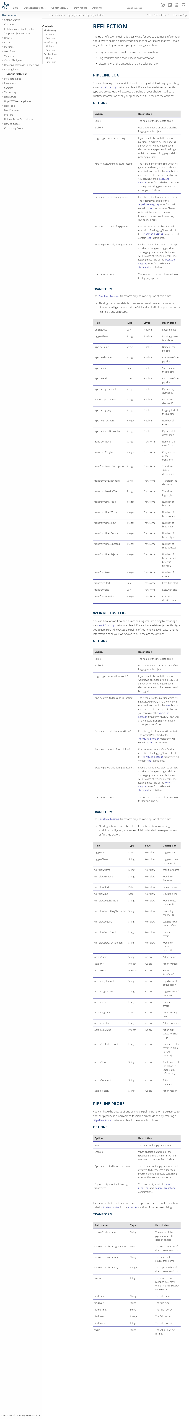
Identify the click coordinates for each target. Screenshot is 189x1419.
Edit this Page (180, 14)
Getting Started (12, 20)
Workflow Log (50, 42)
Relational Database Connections (21, 65)
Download (80, 7)
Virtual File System (13, 60)
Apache (97, 7)
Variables (9, 56)
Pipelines (8, 47)
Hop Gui (8, 38)
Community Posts (13, 128)
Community (58, 7)
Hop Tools (9, 105)
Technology (10, 92)
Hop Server (10, 96)
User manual (9, 15)
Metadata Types (12, 78)
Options (50, 34)
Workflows (9, 51)
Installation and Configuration (19, 29)
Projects (8, 42)
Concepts (9, 24)
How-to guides (12, 123)
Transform (51, 38)
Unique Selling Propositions (18, 119)
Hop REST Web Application (18, 101)
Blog (15, 7)
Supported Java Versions (17, 33)
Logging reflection (16, 74)
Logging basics (12, 69)
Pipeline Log (50, 30)
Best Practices (11, 110)
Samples (8, 88)
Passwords (10, 83)
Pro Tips (8, 114)
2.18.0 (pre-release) (157, 14)
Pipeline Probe (51, 54)
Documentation (34, 7)
